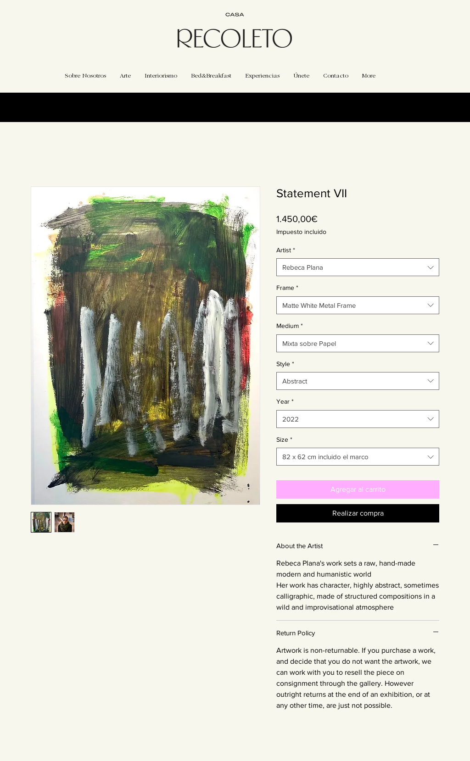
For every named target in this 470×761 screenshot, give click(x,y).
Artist (285, 250)
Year (285, 401)
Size (284, 439)
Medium (289, 325)
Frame (287, 287)
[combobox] (357, 267)
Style (285, 363)
